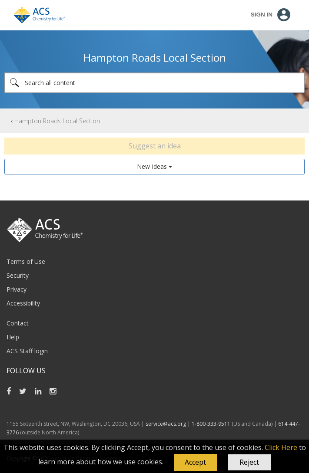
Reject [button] (249, 462)
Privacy (17, 289)
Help (13, 337)
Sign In (261, 14)
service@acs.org (166, 423)
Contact (18, 323)
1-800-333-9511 (211, 423)
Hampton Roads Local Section (57, 121)
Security (18, 275)
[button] (195, 462)
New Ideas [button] (152, 166)
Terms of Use (26, 261)
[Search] (154, 82)
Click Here (281, 447)
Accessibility (23, 303)
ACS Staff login (27, 351)
